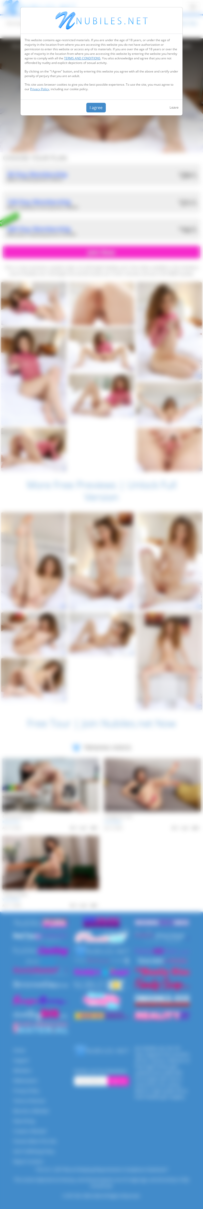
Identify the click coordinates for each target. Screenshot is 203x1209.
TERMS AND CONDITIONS (82, 58)
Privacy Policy (39, 89)
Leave (174, 107)
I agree (96, 107)
